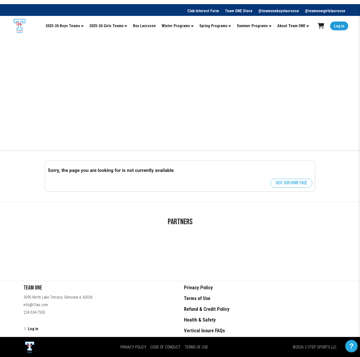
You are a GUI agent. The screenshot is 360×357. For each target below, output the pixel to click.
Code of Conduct (165, 347)
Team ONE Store (238, 11)
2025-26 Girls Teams (106, 25)
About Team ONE (291, 25)
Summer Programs (252, 25)
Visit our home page (291, 183)
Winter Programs (176, 25)
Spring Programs (213, 25)
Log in (339, 26)
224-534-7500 (34, 312)
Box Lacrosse (144, 25)
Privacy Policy (198, 287)
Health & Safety (200, 319)
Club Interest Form (203, 11)
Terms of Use (197, 298)
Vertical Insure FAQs (204, 330)
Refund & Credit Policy (206, 309)
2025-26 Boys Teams (63, 25)
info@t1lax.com (36, 304)
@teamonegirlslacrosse (325, 11)
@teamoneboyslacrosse (278, 11)
